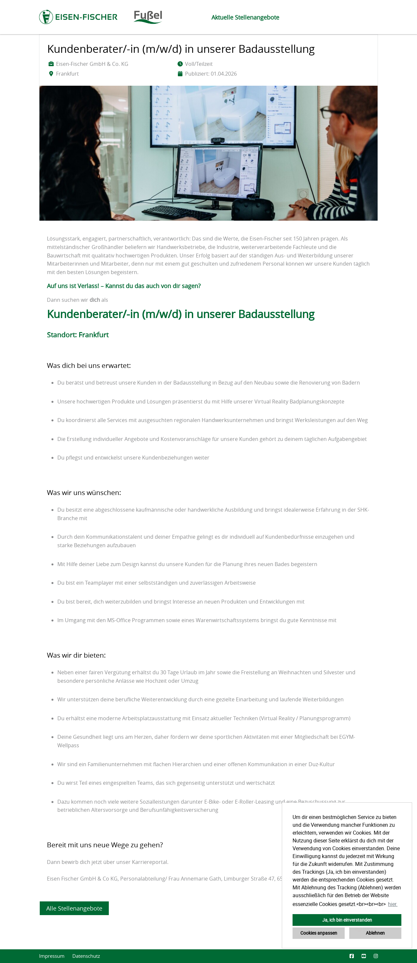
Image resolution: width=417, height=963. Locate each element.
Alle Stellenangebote (74, 908)
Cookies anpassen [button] (318, 933)
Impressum (52, 956)
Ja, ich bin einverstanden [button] (347, 920)
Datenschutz (86, 956)
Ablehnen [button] (375, 933)
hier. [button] (392, 904)
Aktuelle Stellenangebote (245, 17)
